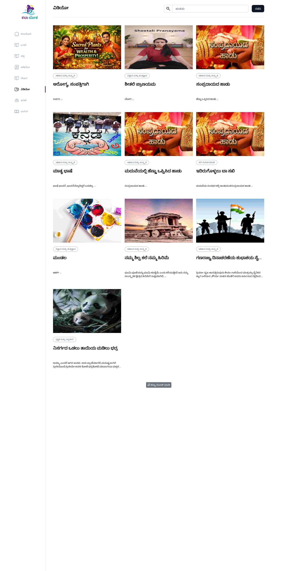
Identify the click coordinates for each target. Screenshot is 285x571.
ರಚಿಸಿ (258, 8)
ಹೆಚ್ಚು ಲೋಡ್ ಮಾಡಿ (159, 384)
